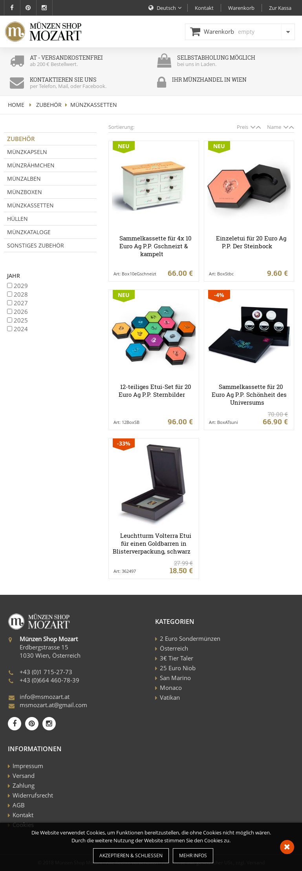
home (16, 104)
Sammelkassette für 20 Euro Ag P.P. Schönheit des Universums (249, 394)
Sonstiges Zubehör (35, 245)
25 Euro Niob (178, 668)
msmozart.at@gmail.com (53, 705)
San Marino (175, 678)
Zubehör (49, 104)
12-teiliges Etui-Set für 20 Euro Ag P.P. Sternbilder (155, 390)
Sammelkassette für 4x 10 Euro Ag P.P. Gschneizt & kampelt (155, 246)
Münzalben (24, 178)
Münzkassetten (30, 205)
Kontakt (23, 815)
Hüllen (17, 218)
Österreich (174, 648)
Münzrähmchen (31, 165)
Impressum (28, 766)
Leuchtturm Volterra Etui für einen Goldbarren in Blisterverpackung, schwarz (152, 543)
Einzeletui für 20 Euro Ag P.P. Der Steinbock (251, 242)
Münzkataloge (29, 232)
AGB (19, 805)
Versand (24, 775)
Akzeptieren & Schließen (131, 855)
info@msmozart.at (45, 696)
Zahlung (24, 785)
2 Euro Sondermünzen (190, 638)
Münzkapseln (27, 152)
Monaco (171, 687)
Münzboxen (24, 192)
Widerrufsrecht (33, 795)
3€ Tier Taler (176, 658)
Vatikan (170, 697)
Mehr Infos (193, 855)
